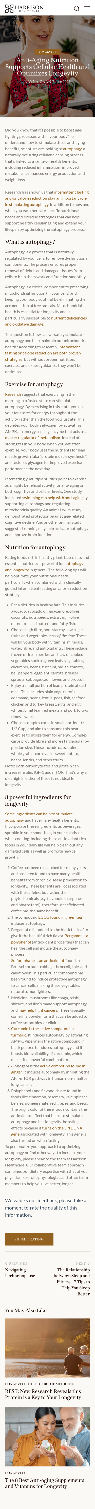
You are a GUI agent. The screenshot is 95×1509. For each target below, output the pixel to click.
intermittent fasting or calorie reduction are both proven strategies (43, 353)
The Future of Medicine (51, 1384)
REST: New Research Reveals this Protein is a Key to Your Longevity (43, 1394)
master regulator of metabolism (32, 437)
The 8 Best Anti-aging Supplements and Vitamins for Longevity (44, 1483)
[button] (87, 8)
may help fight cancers (37, 1010)
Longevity (47, 51)
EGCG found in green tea (60, 917)
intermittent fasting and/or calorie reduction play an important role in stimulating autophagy (47, 198)
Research (13, 394)
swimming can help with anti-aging (52, 497)
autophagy (72, 148)
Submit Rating (29, 1239)
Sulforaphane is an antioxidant (38, 960)
